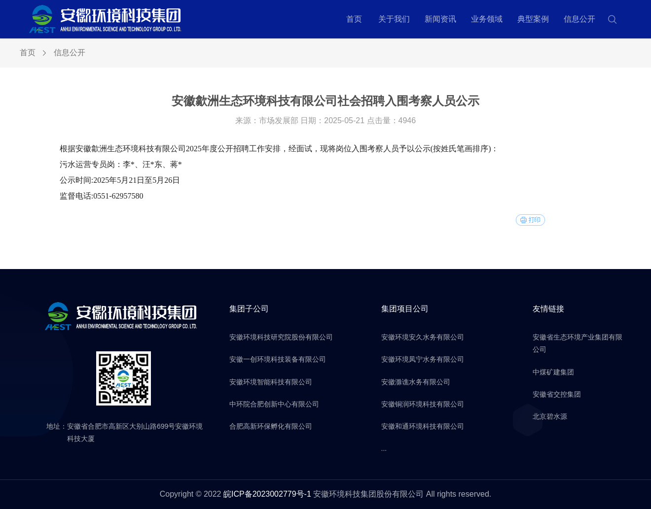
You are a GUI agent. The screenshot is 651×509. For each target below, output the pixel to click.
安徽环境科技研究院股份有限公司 (281, 337)
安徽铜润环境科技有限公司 (422, 404)
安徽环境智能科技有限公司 (270, 382)
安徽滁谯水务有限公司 (415, 382)
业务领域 (487, 19)
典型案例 (533, 19)
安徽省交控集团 (557, 394)
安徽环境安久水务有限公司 (422, 337)
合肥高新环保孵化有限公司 (270, 426)
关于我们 (394, 19)
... (384, 448)
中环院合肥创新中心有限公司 (274, 404)
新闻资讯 (440, 19)
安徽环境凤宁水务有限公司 (422, 359)
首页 (354, 19)
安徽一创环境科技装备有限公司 (277, 359)
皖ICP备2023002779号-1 (267, 494)
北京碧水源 (550, 416)
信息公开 (579, 19)
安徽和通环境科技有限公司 (422, 426)
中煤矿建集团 (553, 372)
